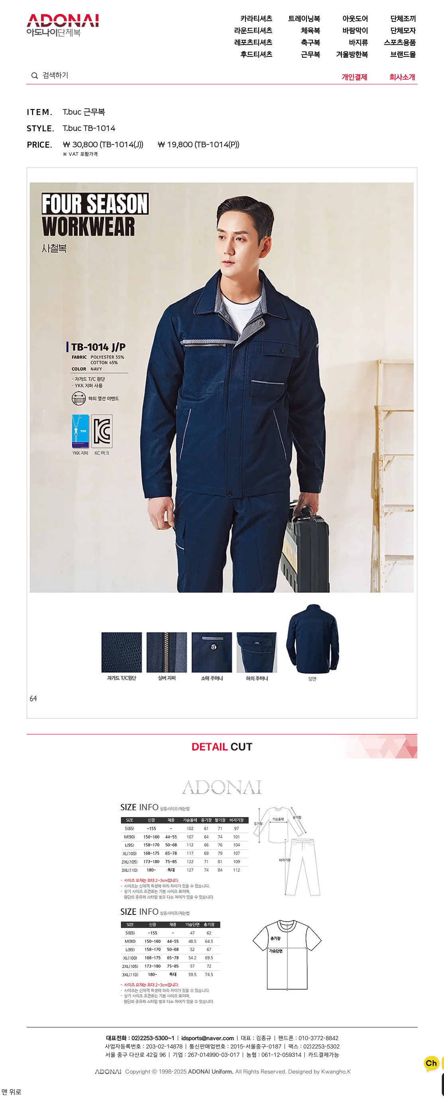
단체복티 (123, 1089)
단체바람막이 (242, 1089)
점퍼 (288, 1089)
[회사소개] (392, 78)
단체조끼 (152, 1089)
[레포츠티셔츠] (250, 43)
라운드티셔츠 (263, 1097)
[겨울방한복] (345, 55)
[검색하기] (73, 76)
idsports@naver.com (207, 1038)
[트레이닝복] (298, 19)
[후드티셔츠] (250, 55)
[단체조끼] (393, 19)
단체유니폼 (64, 1097)
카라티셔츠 (165, 1097)
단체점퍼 (303, 1089)
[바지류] (345, 43)
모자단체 (145, 1097)
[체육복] (298, 31)
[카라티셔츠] (250, 19)
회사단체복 (86, 1097)
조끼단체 (127, 1097)
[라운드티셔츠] (250, 31)
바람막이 (220, 1089)
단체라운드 (287, 1097)
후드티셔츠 (344, 1097)
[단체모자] (393, 31)
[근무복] (298, 55)
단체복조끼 (172, 1089)
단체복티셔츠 (102, 1089)
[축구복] (298, 43)
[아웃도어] (345, 19)
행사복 (304, 1097)
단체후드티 (366, 1097)
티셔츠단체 (107, 1097)
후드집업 (400, 1097)
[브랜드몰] (393, 55)
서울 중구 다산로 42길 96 (135, 1055)
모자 (188, 1089)
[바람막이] (345, 31)
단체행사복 (323, 1097)
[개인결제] (345, 78)
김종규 (263, 1038)
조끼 (137, 1089)
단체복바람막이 (268, 1089)
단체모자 (202, 1089)
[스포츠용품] (393, 43)
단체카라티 (186, 1097)
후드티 (383, 1097)
